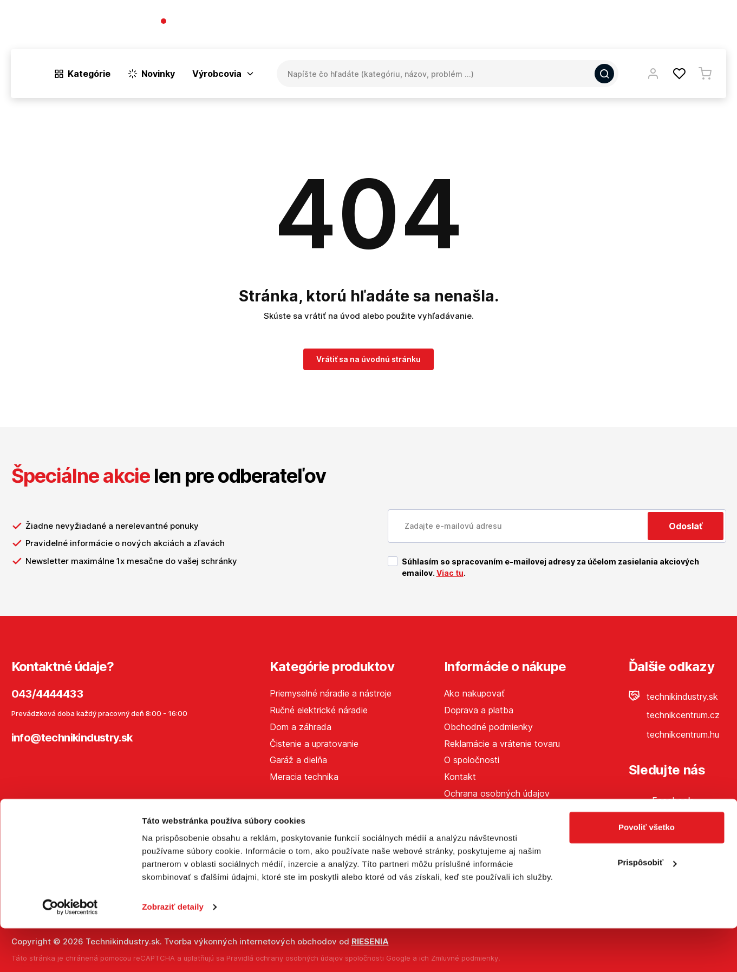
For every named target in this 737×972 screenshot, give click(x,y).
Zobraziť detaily (173, 950)
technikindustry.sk (673, 696)
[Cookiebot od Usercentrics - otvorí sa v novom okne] (70, 951)
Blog (621, 26)
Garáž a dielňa (298, 759)
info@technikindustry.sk (72, 737)
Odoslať (685, 526)
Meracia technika (304, 776)
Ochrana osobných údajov (497, 793)
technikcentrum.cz (674, 715)
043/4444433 (200, 22)
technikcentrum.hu (674, 734)
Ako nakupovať (474, 693)
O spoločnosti (570, 26)
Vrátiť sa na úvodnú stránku (368, 359)
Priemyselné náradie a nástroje (331, 693)
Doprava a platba (478, 710)
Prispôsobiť (646, 906)
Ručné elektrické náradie (319, 710)
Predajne (662, 26)
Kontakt (710, 26)
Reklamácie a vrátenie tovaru (502, 743)
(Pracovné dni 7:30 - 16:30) (212, 32)
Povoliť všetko (646, 871)
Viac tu (450, 572)
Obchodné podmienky (488, 726)
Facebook (661, 800)
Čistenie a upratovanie (314, 743)
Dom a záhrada (300, 726)
